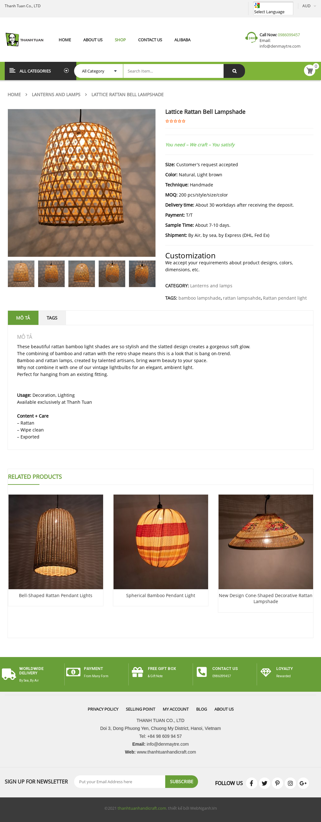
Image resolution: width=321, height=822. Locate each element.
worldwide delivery (31, 670)
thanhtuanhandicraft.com (142, 808)
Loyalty (284, 668)
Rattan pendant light (285, 298)
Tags (52, 318)
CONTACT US (225, 668)
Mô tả (23, 318)
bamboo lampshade (199, 298)
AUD (306, 6)
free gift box (162, 668)
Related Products (35, 476)
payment (93, 668)
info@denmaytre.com (280, 46)
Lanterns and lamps (56, 94)
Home (14, 94)
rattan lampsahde (242, 298)
